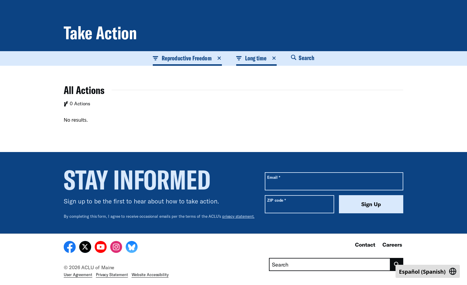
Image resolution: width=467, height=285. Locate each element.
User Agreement (78, 274)
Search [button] (302, 58)
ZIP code (276, 200)
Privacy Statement (112, 274)
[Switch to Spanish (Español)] (428, 271)
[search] (396, 264)
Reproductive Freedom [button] (187, 58)
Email (273, 177)
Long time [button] (256, 58)
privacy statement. (238, 216)
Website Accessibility (150, 274)
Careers (392, 244)
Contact (365, 244)
